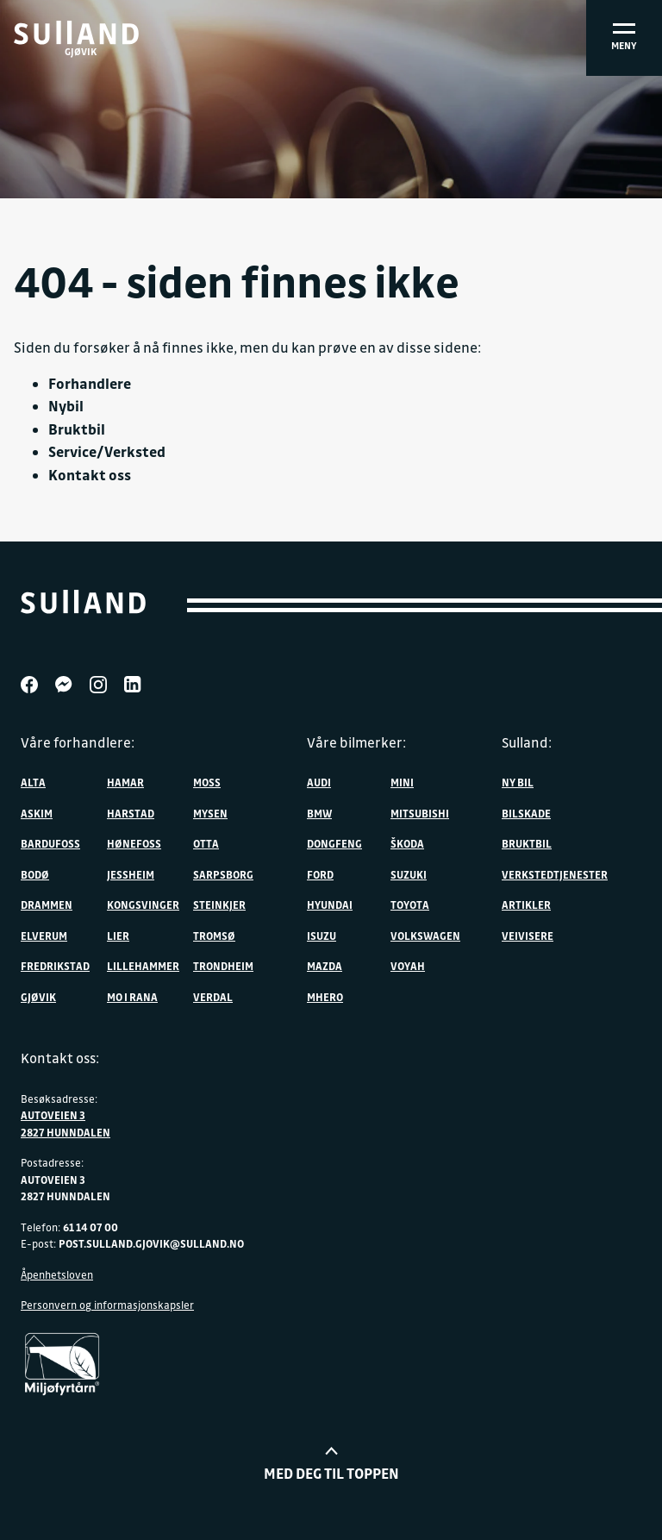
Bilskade (526, 813)
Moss (207, 782)
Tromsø (214, 935)
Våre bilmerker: (356, 742)
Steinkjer (219, 904)
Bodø (35, 874)
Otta (206, 843)
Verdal (213, 997)
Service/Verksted (107, 451)
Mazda (324, 966)
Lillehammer (143, 966)
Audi (319, 782)
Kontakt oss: (60, 1058)
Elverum (44, 935)
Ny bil (518, 782)
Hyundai (330, 904)
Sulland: (527, 742)
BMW (319, 813)
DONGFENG (334, 843)
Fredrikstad (55, 966)
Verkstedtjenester (555, 874)
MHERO (325, 997)
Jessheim (130, 874)
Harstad (130, 813)
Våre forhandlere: (77, 742)
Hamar (125, 782)
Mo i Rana (132, 997)
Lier (118, 935)
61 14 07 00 (90, 1227)
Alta (33, 782)
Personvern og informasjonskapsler (107, 1305)
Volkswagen (425, 935)
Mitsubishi (419, 813)
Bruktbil (76, 429)
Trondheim (223, 966)
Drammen (46, 904)
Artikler (526, 904)
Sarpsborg (223, 874)
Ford (320, 874)
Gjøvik (38, 997)
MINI (402, 782)
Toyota (409, 904)
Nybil (66, 406)
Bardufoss (50, 843)
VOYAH (407, 966)
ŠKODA (407, 843)
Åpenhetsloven (57, 1274)
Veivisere (527, 935)
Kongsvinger (143, 904)
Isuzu (321, 935)
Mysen (210, 813)
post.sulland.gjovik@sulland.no (151, 1243)
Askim (37, 813)
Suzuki (408, 874)
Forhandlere (89, 383)
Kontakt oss (89, 475)
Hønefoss (134, 843)
